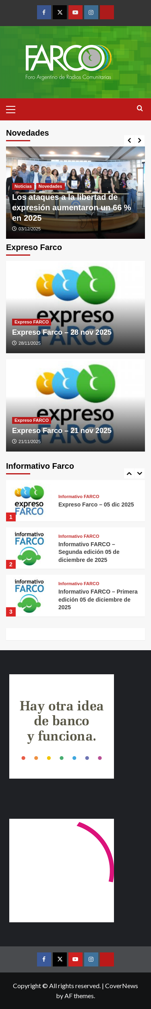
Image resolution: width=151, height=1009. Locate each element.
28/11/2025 (30, 343)
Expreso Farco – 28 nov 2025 (62, 332)
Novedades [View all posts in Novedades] (50, 186)
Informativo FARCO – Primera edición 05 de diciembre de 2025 (98, 599)
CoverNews (121, 985)
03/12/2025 (30, 228)
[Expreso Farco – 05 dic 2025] (29, 500)
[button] (14, 108)
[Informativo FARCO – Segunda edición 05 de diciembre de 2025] (29, 548)
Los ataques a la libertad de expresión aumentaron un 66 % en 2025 (71, 207)
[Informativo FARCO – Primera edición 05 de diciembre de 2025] (29, 595)
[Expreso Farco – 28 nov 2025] (75, 307)
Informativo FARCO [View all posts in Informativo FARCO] (78, 496)
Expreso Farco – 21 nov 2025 (62, 431)
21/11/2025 (30, 441)
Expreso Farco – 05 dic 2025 (96, 504)
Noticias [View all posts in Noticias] (23, 186)
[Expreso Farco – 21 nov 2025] (75, 405)
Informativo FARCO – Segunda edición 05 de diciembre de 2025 (89, 552)
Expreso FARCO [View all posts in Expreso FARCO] (31, 321)
